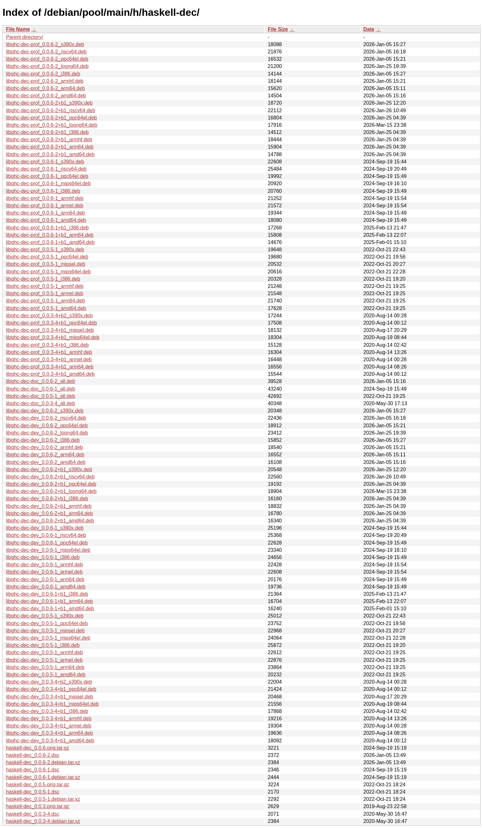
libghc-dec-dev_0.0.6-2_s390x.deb (45, 410)
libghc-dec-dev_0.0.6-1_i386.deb (43, 557)
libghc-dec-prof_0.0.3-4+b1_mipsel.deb (50, 330)
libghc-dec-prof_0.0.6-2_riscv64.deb (46, 51)
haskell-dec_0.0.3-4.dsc (32, 814)
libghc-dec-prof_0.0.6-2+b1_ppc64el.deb (51, 117)
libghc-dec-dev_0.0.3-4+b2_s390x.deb (49, 682)
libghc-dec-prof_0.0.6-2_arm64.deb (45, 88)
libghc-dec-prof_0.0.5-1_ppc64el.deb (47, 256)
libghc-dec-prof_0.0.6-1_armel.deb (44, 205)
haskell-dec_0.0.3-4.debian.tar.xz (43, 821)
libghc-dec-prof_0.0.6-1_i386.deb (43, 191)
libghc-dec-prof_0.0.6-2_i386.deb (43, 73)
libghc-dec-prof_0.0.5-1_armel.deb (44, 293)
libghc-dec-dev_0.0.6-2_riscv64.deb (46, 418)
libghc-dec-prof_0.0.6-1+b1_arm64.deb (49, 235)
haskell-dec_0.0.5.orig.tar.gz (37, 784)
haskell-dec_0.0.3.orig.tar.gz (37, 806)
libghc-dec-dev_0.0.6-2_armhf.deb (44, 447)
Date (368, 29)
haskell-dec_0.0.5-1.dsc (32, 792)
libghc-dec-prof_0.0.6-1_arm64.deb (45, 213)
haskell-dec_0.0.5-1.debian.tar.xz (43, 799)
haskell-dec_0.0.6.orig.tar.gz (37, 748)
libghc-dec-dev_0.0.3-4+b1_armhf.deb (49, 718)
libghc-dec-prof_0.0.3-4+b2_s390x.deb (49, 315)
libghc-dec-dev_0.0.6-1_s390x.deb (45, 528)
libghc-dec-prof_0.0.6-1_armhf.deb (44, 198)
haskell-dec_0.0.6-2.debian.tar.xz (43, 762)
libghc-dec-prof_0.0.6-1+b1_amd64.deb (50, 242)
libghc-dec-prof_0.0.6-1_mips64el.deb (48, 183)
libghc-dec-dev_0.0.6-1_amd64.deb (46, 586)
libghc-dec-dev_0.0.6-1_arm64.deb (45, 579)
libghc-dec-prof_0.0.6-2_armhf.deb (44, 81)
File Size (278, 29)
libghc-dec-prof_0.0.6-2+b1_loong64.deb (51, 125)
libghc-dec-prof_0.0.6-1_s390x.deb (45, 161)
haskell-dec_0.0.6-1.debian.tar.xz (43, 777)
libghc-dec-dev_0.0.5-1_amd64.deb (46, 674)
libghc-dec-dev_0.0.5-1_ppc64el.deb (47, 623)
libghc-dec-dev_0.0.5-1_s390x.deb (45, 615)
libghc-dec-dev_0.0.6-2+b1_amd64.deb (50, 520)
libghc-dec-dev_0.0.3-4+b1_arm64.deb (49, 733)
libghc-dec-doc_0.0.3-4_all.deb (40, 403)
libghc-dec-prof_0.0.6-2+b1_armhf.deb (49, 139)
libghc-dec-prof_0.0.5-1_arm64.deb (45, 300)
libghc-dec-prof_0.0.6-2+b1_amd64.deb (50, 154)
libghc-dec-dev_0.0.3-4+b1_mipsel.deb (49, 696)
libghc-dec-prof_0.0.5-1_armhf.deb (44, 286)
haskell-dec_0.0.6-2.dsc (32, 755)
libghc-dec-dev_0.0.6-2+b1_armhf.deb (49, 506)
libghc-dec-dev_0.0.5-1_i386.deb (43, 645)
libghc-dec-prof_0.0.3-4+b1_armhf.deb (49, 352)
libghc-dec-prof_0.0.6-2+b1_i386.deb (47, 132)
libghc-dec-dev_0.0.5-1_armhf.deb (44, 652)
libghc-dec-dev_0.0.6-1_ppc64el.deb (47, 542)
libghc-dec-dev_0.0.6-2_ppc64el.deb (47, 425)
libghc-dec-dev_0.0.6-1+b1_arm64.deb (49, 601)
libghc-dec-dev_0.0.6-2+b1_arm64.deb (49, 513)
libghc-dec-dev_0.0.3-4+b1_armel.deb (48, 725)
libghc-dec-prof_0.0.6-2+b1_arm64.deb (49, 146)
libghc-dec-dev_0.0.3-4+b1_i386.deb (47, 711)
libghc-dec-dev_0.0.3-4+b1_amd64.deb (50, 740)
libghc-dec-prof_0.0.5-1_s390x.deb (45, 249)
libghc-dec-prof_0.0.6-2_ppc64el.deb (47, 59)
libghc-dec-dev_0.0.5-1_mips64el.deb (48, 638)
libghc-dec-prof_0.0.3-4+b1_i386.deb (47, 345)
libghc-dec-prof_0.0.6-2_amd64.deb (46, 95)
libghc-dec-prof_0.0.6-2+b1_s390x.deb (49, 103)
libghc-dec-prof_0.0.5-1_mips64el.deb (48, 271)
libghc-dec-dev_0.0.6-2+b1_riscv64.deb (50, 476)
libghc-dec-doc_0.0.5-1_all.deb (40, 396)
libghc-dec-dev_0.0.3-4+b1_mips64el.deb (52, 704)
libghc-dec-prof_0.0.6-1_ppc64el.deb (47, 176)
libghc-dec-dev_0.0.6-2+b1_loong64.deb (51, 491)
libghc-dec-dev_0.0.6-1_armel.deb (44, 572)
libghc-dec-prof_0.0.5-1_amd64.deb (46, 308)
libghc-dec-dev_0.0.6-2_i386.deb (43, 440)
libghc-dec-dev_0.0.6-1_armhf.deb (44, 564)
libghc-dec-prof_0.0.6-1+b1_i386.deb (47, 227)
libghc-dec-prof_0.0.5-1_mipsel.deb (45, 264)
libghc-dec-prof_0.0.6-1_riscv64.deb (46, 169)
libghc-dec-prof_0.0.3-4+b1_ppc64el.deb (51, 323)
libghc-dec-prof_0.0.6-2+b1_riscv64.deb (50, 110)
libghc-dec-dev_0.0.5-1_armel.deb (44, 660)
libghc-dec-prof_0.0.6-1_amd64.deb (46, 220)
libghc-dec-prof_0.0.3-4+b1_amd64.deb (50, 374)
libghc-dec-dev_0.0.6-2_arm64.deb (45, 454)
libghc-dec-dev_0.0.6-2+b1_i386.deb (47, 498)
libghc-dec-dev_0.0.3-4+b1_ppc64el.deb (51, 689)
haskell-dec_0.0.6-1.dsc (32, 769)
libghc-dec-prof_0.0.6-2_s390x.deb (45, 44)
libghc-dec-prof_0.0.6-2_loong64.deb (47, 66)
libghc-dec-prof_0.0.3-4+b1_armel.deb (49, 359)
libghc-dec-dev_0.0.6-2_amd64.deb (46, 462)
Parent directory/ (24, 37)
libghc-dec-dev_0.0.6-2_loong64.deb (47, 432)
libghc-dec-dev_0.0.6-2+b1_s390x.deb (49, 469)
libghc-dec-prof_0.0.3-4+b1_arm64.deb (49, 366)
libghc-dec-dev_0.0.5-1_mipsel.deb (45, 630)
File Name (18, 29)
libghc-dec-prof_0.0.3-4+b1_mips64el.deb (52, 337)
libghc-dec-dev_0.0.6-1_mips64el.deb (48, 550)
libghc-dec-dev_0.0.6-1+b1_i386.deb (47, 594)
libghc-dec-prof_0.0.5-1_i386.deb (43, 279)
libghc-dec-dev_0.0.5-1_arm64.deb (45, 667)
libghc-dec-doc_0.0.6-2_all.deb (40, 381)
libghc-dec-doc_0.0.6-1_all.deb (40, 389)
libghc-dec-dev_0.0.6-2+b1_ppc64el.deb (51, 484)
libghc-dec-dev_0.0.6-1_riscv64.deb (46, 535)
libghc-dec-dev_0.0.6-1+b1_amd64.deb (50, 608)
